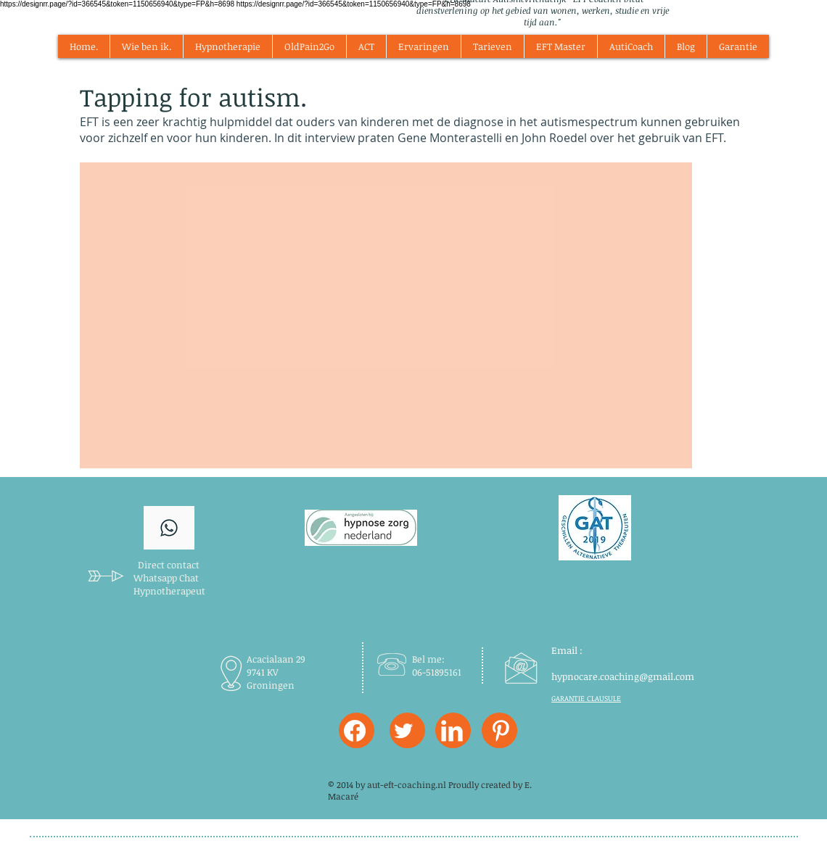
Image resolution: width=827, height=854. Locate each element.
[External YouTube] (386, 315)
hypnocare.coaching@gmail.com (622, 676)
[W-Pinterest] (500, 731)
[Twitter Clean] (403, 731)
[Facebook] (355, 731)
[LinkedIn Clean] (452, 731)
